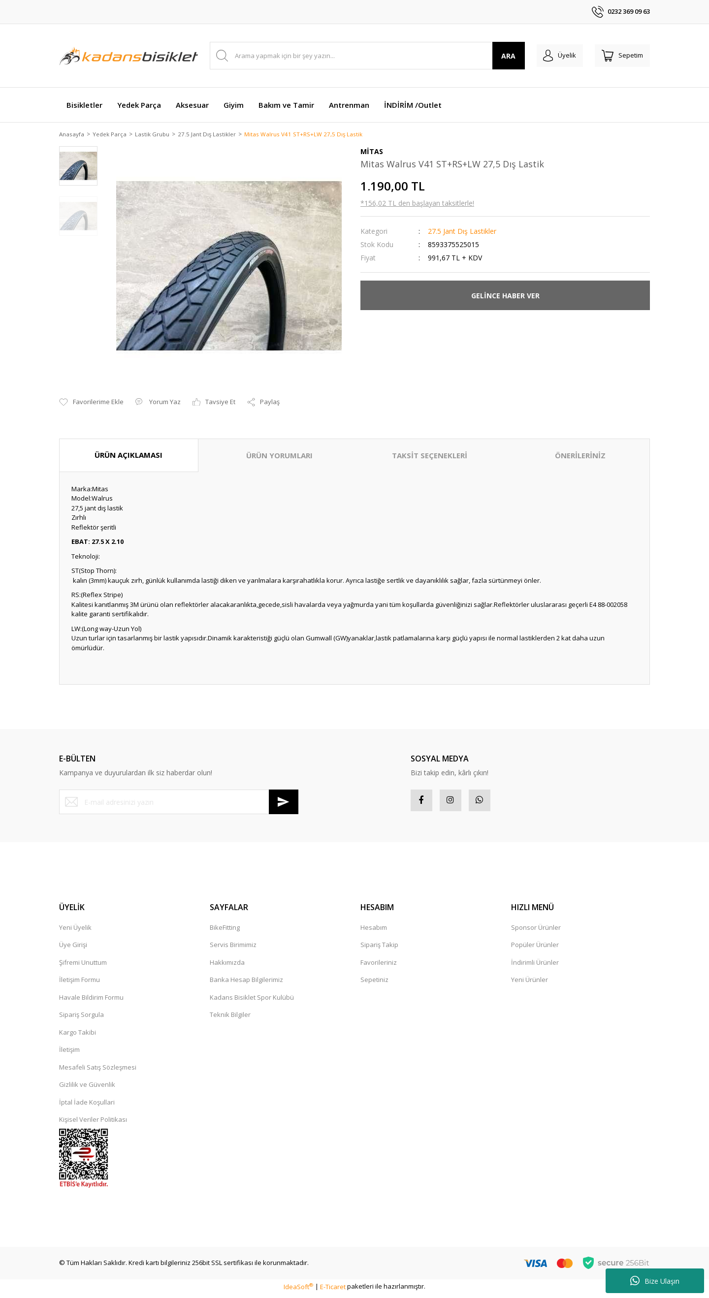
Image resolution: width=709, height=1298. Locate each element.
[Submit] (283, 803)
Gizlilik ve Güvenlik (87, 1088)
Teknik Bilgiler (230, 1018)
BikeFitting (225, 931)
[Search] (361, 55)
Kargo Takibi (77, 1036)
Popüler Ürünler (535, 948)
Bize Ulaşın (654, 1280)
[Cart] (619, 55)
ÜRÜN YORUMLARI (279, 456)
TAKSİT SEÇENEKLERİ (429, 456)
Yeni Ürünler (529, 983)
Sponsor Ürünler (536, 931)
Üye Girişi (73, 948)
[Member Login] (550, 55)
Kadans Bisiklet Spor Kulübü (252, 1001)
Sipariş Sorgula (81, 1018)
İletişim (69, 1053)
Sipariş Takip (379, 948)
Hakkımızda (227, 966)
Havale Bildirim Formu (91, 1001)
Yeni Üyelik (75, 931)
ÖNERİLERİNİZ (580, 456)
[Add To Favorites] (91, 403)
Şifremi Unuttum (83, 966)
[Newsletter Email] (178, 803)
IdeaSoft (298, 1290)
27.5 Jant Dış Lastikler (462, 232)
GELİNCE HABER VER (505, 296)
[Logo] (128, 55)
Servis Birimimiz (233, 948)
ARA (496, 56)
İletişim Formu (79, 983)
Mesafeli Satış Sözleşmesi (97, 1071)
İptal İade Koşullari (87, 1106)
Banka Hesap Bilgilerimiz (246, 983)
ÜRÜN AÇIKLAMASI (128, 456)
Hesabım (373, 931)
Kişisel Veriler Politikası (93, 1123)
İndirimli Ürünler (535, 966)
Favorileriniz (378, 966)
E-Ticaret (333, 1290)
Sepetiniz (374, 983)
